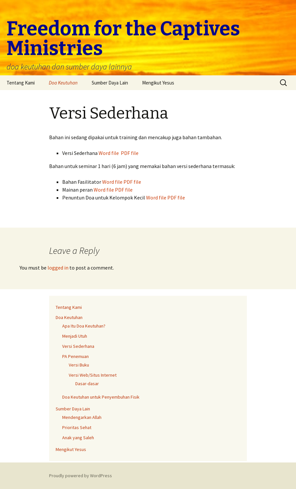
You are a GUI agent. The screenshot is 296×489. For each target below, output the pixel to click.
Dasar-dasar (87, 383)
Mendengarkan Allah (82, 417)
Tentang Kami (21, 83)
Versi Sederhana (78, 346)
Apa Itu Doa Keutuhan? (83, 326)
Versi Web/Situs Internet (93, 375)
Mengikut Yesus (158, 83)
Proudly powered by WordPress (80, 476)
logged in (57, 267)
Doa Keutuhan (63, 83)
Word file (109, 153)
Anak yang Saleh (78, 438)
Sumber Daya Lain (110, 83)
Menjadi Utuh (74, 336)
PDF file (130, 153)
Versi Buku (79, 365)
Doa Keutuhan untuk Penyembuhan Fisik (100, 397)
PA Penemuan (75, 356)
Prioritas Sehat (76, 427)
